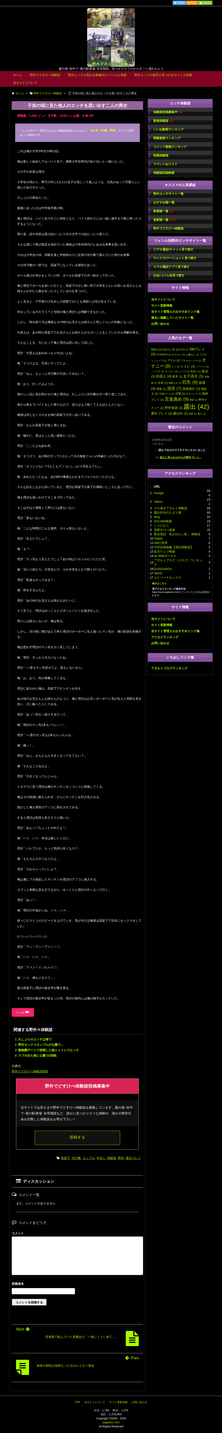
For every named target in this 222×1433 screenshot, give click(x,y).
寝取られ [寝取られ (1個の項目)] (175, 383)
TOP (77, 1402)
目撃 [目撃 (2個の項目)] (180, 393)
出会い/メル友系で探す (168, 275)
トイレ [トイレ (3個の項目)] (187, 366)
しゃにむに (161, 525)
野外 (121, 1158)
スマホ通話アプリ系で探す (171, 266)
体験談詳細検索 (164, 172)
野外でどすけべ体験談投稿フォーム (61, 130)
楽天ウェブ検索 (164, 551)
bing (157, 517)
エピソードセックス (167, 577)
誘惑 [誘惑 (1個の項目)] (193, 400)
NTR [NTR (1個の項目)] (184, 349)
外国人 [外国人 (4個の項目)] (163, 376)
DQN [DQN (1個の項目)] (166, 349)
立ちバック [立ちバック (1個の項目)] (193, 393)
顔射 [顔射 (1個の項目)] (192, 413)
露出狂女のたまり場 (167, 512)
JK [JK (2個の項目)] (175, 349)
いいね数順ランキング (168, 129)
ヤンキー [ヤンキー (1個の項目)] (171, 371)
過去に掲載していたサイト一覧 (172, 317)
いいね (23, 1012)
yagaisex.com (110, 1422)
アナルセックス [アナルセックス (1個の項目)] (191, 360)
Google (159, 493)
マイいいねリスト (165, 164)
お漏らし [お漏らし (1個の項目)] (192, 354)
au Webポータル (165, 556)
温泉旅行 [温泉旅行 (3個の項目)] (191, 388)
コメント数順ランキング (170, 146)
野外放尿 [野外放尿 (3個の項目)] (174, 408)
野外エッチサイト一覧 (168, 193)
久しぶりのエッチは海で (35, 1039)
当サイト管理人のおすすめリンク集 (175, 311)
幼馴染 (111, 1158)
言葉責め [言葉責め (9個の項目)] (177, 399)
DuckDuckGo (163, 569)
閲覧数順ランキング (167, 138)
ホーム (17, 75)
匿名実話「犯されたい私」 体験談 (177, 534)
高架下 (65, 1158)
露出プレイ (133, 1158)
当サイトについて (25, 83)
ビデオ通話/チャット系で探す (173, 249)
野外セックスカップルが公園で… (41, 1044)
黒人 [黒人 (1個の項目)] (202, 413)
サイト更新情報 (161, 305)
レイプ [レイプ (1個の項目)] (184, 371)
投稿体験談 (160, 155)
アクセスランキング (164, 637)
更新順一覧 (164, 219)
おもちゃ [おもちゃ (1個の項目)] (178, 354)
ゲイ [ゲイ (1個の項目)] (175, 366)
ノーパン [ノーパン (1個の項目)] (202, 366)
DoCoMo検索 (163, 521)
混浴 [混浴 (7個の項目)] (174, 388)
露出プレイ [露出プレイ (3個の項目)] (161, 413)
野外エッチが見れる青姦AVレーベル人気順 (97, 75)
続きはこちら (159, 583)
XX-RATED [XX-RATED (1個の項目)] (163, 354)
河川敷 (76, 1158)
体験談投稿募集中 (168, 112)
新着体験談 (163, 120)
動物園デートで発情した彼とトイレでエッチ (48, 1050)
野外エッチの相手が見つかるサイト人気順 (163, 75)
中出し (101, 1158)
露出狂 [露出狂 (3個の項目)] (180, 413)
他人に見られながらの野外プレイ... (180, 457)
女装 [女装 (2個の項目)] (163, 382)
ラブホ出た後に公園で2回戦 (37, 1055)
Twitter (158, 538)
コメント (18, 1233)
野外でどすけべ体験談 (45, 75)
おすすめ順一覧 (164, 202)
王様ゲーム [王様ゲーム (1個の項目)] (167, 393)
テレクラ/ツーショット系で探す (175, 258)
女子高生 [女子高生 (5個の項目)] (193, 376)
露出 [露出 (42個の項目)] (196, 406)
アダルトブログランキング (169, 668)
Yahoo (158, 501)
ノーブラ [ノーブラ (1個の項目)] (157, 371)
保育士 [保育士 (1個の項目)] (195, 371)
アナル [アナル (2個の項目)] (173, 360)
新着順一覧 (163, 211)
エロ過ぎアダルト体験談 (170, 508)
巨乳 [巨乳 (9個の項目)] (190, 382)
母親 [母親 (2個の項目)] (161, 388)
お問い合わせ (160, 323)
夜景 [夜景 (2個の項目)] (177, 376)
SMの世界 (161, 543)
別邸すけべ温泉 (164, 530)
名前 (77, 1284)
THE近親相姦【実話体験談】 (173, 547)
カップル (89, 1158)
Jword (158, 573)
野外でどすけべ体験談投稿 (30, 1071)
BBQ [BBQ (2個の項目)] (156, 349)
